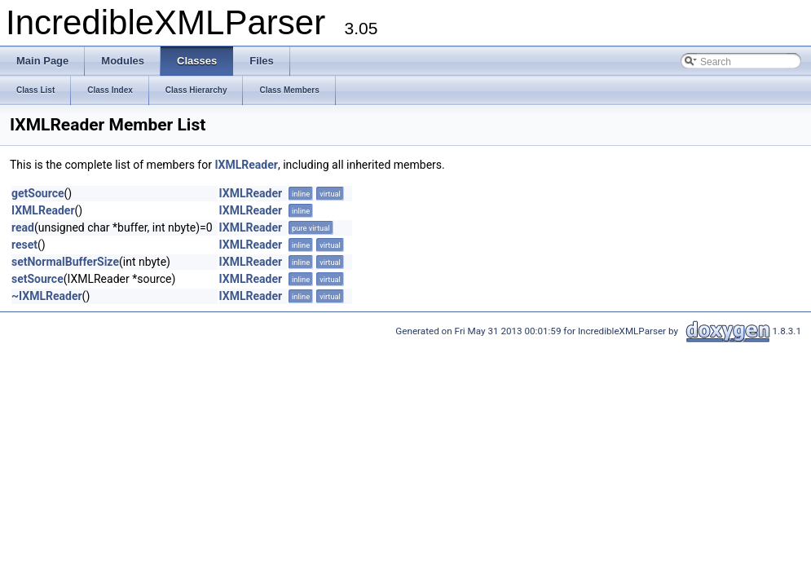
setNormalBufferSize (65, 261)
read (22, 227)
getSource (37, 193)
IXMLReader (246, 164)
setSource (37, 278)
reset (24, 244)
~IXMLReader (46, 295)
